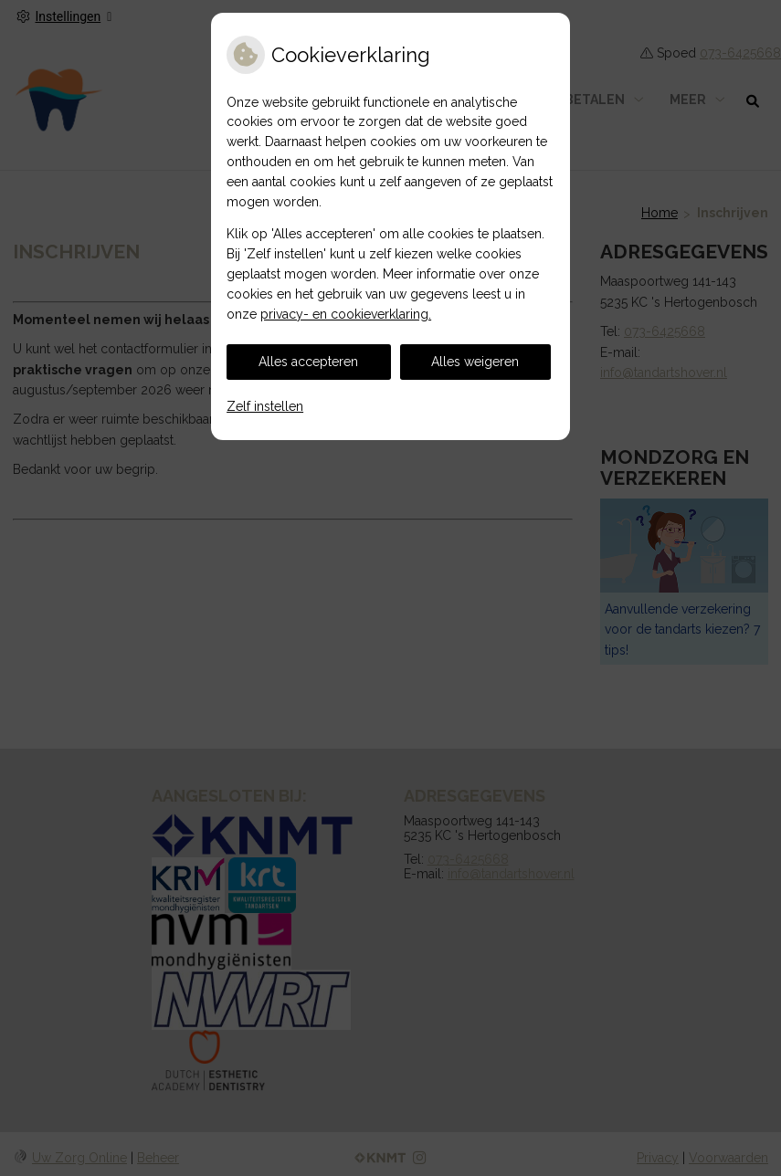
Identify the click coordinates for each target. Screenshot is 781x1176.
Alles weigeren (475, 361)
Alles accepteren (308, 361)
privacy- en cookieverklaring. (345, 314)
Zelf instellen (265, 406)
